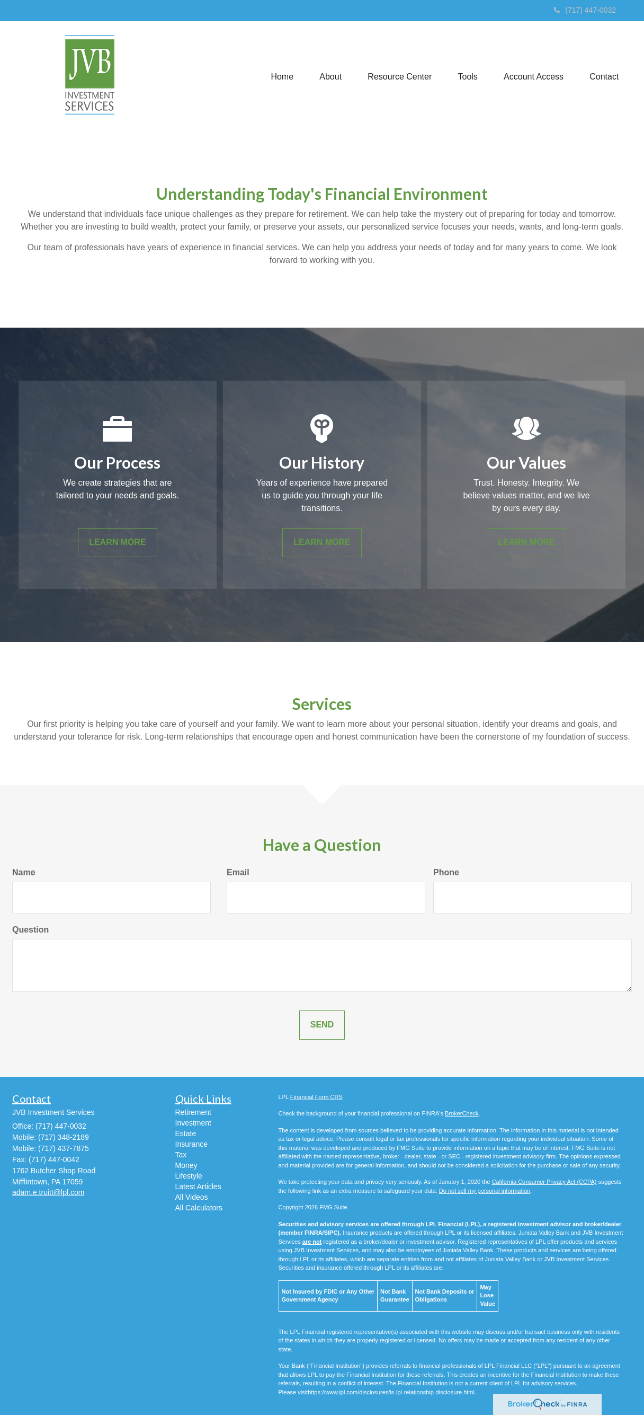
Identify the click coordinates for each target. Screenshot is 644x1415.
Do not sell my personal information (484, 1191)
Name (23, 872)
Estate (185, 1133)
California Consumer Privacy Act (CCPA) (544, 1182)
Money (186, 1165)
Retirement (193, 1112)
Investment (193, 1123)
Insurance (191, 1144)
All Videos (191, 1197)
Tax (181, 1154)
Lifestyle (188, 1176)
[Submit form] (322, 1025)
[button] (329, 76)
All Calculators (198, 1207)
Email (238, 872)
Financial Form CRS (316, 1097)
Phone (446, 872)
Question (30, 929)
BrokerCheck (462, 1113)
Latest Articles (198, 1186)
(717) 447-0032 (585, 10)
